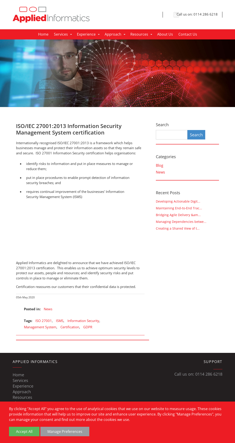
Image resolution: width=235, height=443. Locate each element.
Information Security (83, 320)
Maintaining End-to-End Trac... (179, 208)
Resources (139, 34)
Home (43, 34)
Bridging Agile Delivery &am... (178, 215)
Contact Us (187, 34)
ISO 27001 (43, 320)
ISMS (59, 320)
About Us (165, 34)
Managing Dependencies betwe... (181, 221)
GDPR (87, 327)
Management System (40, 327)
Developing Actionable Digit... (178, 201)
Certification (69, 327)
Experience (86, 34)
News (48, 309)
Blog (159, 165)
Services (61, 34)
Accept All (24, 431)
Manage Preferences (64, 431)
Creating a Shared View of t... (178, 228)
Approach (113, 34)
